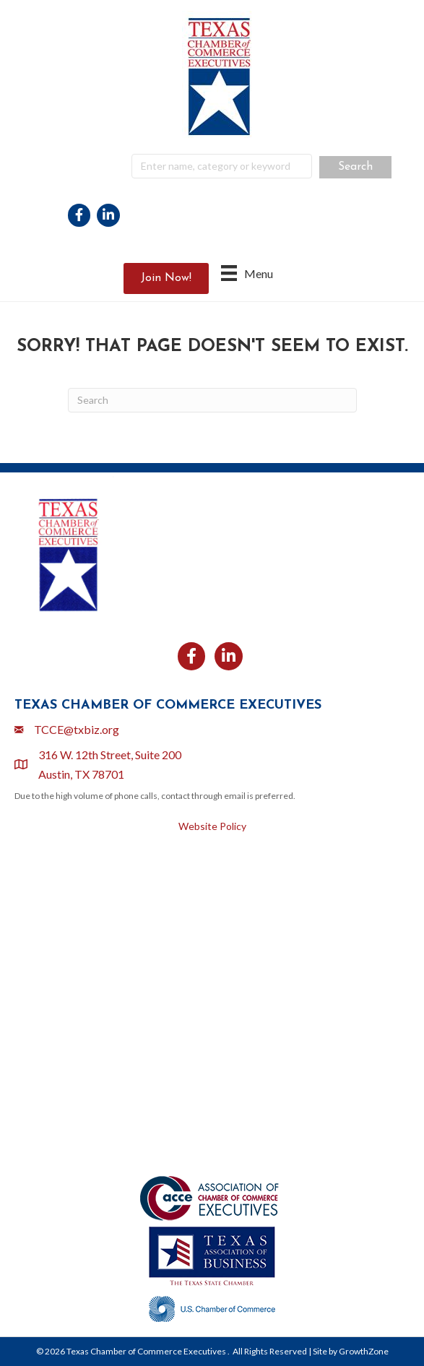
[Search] (212, 400)
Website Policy (212, 826)
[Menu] (247, 273)
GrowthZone (364, 1351)
